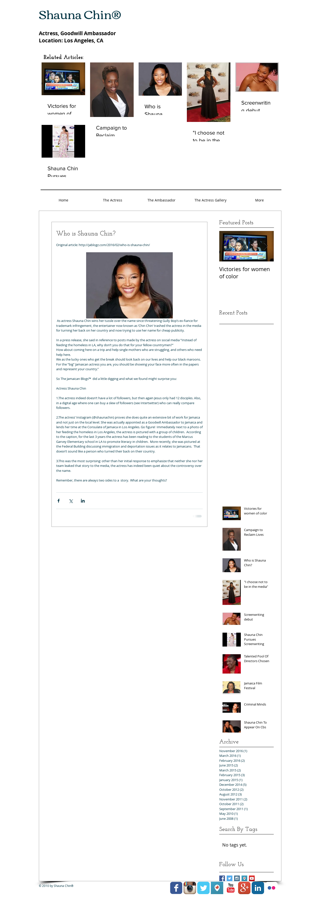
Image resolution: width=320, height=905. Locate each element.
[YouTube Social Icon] (252, 878)
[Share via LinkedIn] (82, 500)
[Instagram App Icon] (190, 888)
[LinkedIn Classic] (258, 888)
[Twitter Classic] (203, 888)
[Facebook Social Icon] (222, 878)
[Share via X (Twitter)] (70, 500)
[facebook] (176, 888)
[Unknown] (244, 878)
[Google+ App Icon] (244, 888)
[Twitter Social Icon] (229, 878)
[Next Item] (266, 246)
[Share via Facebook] (58, 500)
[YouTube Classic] (230, 888)
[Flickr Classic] (271, 888)
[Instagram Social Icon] (237, 878)
